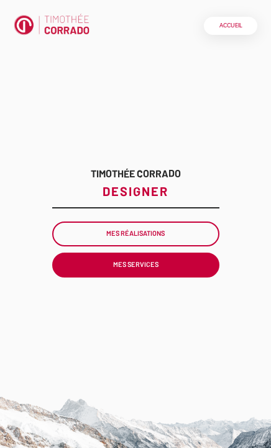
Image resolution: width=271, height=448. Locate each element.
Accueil (230, 25)
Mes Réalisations (135, 233)
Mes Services (135, 264)
